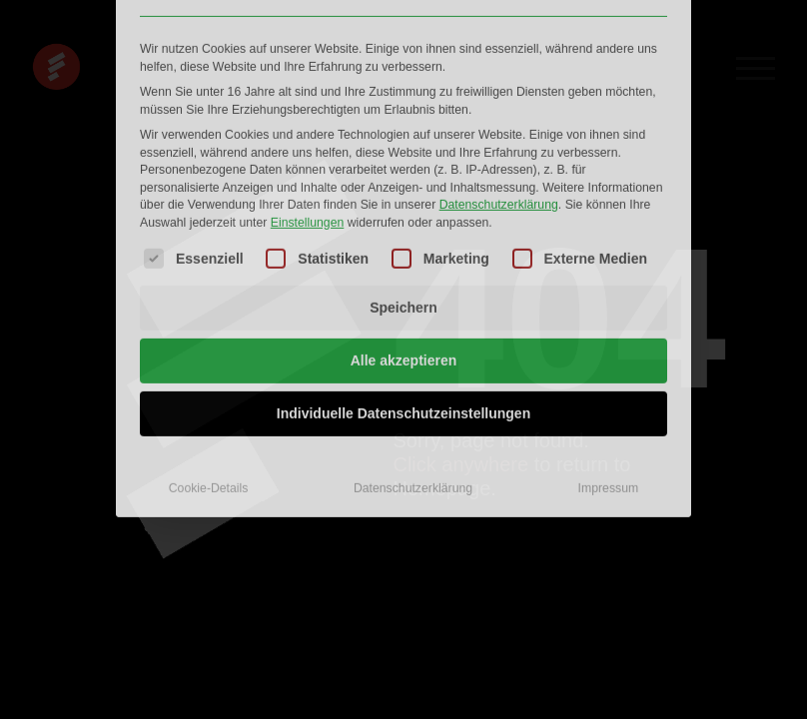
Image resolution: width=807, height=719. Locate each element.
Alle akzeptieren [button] (404, 217)
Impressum (608, 345)
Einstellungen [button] (308, 78)
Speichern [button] (403, 164)
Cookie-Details (209, 345)
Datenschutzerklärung (498, 61)
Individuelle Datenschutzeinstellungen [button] (403, 270)
